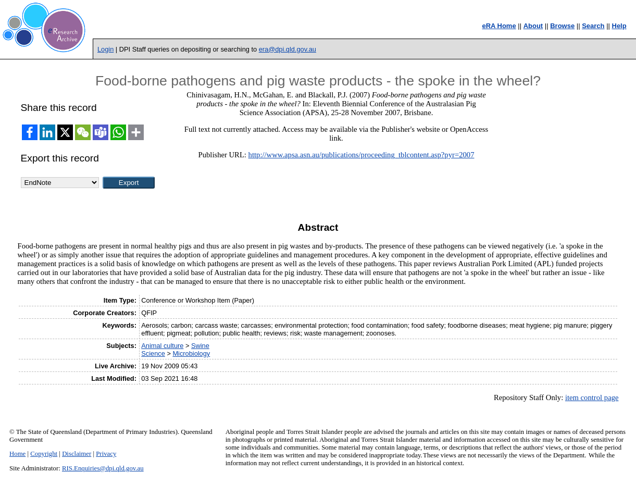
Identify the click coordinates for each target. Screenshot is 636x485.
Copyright (43, 453)
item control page (592, 397)
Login (105, 49)
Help (619, 26)
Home (17, 453)
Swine (200, 346)
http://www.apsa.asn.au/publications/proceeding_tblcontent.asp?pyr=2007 (361, 155)
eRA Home (499, 26)
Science (153, 353)
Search (593, 26)
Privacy (106, 453)
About (533, 26)
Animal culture (162, 346)
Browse (562, 26)
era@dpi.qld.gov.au (287, 49)
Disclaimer (76, 453)
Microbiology (191, 353)
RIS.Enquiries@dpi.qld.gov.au (103, 468)
